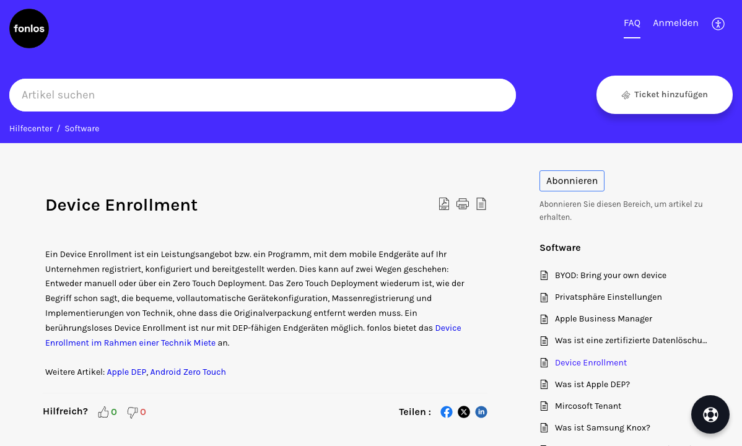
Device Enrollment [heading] (121, 205)
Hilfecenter (31, 128)
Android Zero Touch (189, 372)
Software (81, 128)
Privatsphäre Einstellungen (608, 297)
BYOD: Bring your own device (610, 275)
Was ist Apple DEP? (592, 384)
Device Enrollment (591, 362)
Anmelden (676, 22)
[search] (262, 95)
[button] (719, 23)
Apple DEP (127, 372)
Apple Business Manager (603, 318)
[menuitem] (676, 23)
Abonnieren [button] (572, 180)
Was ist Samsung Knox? (602, 427)
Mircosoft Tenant (588, 406)
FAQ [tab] (632, 22)
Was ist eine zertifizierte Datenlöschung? (633, 340)
